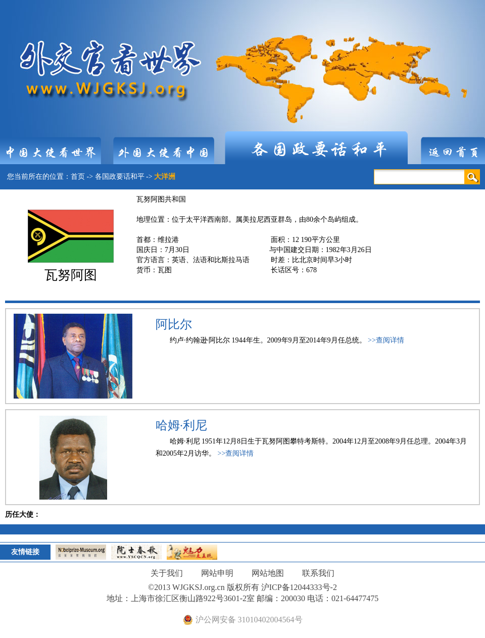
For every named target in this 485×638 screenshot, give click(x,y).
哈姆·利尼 (181, 425)
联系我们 (318, 573)
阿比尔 (174, 324)
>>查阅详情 (386, 340)
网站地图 (268, 573)
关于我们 (167, 573)
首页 (78, 176)
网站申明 (217, 573)
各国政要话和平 (119, 176)
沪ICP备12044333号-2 (299, 587)
